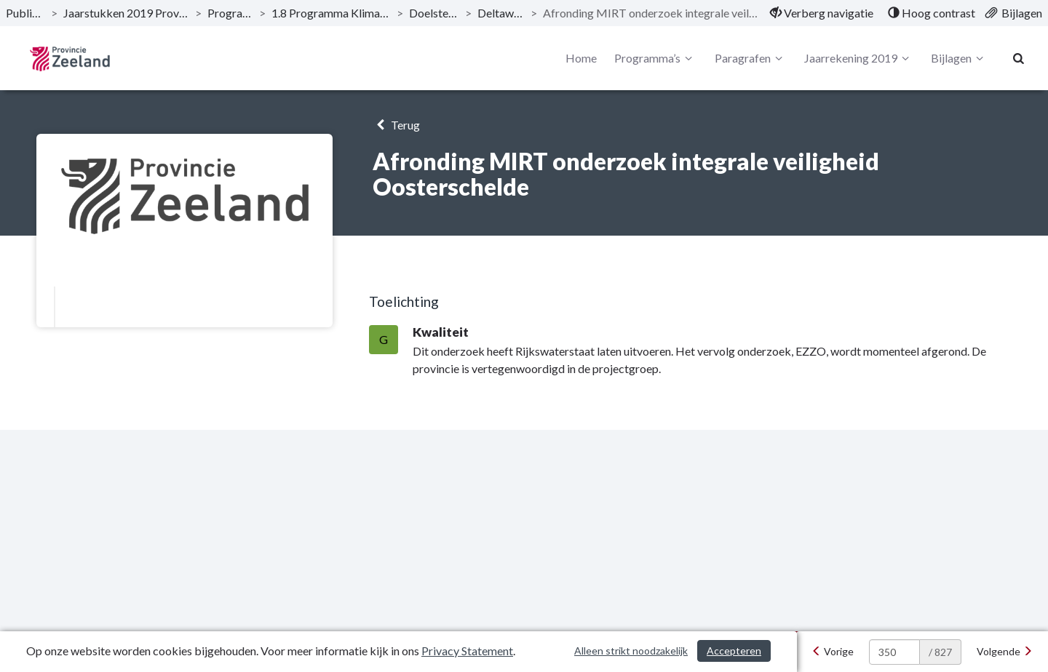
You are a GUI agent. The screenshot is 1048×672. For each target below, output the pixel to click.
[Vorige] (832, 651)
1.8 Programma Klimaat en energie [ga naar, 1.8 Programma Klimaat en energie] (331, 13)
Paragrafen (751, 58)
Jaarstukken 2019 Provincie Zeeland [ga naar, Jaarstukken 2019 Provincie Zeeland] (126, 13)
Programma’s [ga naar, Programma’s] (230, 13)
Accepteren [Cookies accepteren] (734, 650)
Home (581, 58)
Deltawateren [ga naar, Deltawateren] (501, 13)
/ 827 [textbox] (940, 652)
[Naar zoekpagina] (1019, 58)
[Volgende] (1004, 651)
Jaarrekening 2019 (858, 58)
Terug (396, 125)
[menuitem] (822, 13)
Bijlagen (959, 58)
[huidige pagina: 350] (894, 652)
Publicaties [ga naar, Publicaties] (25, 13)
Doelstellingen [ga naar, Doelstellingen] (434, 13)
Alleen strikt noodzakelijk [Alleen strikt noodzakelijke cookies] (631, 650)
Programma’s (655, 58)
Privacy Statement (467, 650)
